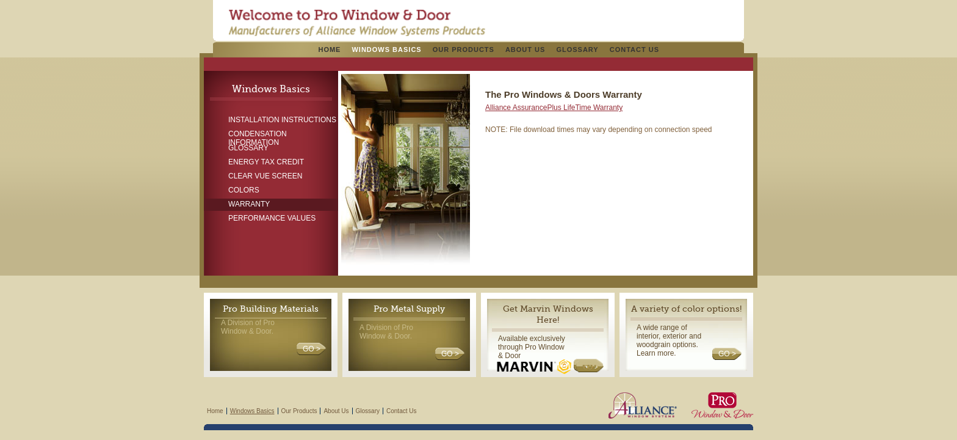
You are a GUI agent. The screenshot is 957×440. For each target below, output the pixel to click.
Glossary (577, 49)
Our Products (463, 49)
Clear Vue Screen (265, 176)
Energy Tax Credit (266, 162)
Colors (243, 190)
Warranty (249, 204)
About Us (525, 49)
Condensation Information (257, 135)
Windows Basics (386, 49)
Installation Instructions (282, 120)
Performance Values (272, 218)
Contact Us (634, 49)
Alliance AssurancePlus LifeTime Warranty (554, 107)
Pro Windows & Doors (356, 22)
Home (329, 49)
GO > (311, 349)
